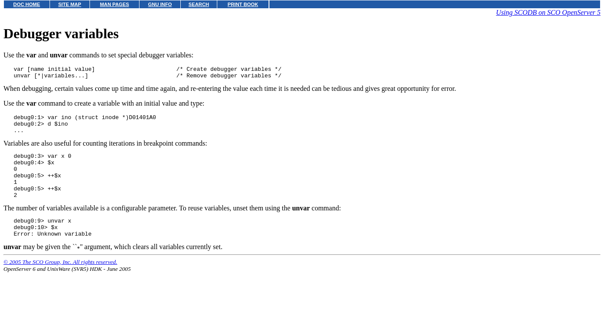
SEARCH (199, 4)
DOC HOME (26, 4)
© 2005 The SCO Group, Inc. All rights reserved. (60, 281)
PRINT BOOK (243, 4)
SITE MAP (69, 4)
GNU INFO (160, 4)
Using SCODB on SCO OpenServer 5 (548, 12)
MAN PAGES (114, 4)
